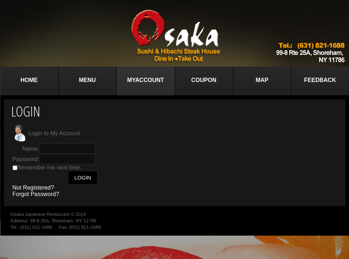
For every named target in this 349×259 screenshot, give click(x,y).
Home (29, 80)
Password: (26, 159)
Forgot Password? (36, 194)
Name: (30, 149)
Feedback (320, 80)
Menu (87, 80)
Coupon (203, 80)
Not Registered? (33, 188)
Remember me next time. (49, 167)
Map (262, 80)
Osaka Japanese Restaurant (40, 214)
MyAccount (145, 80)
